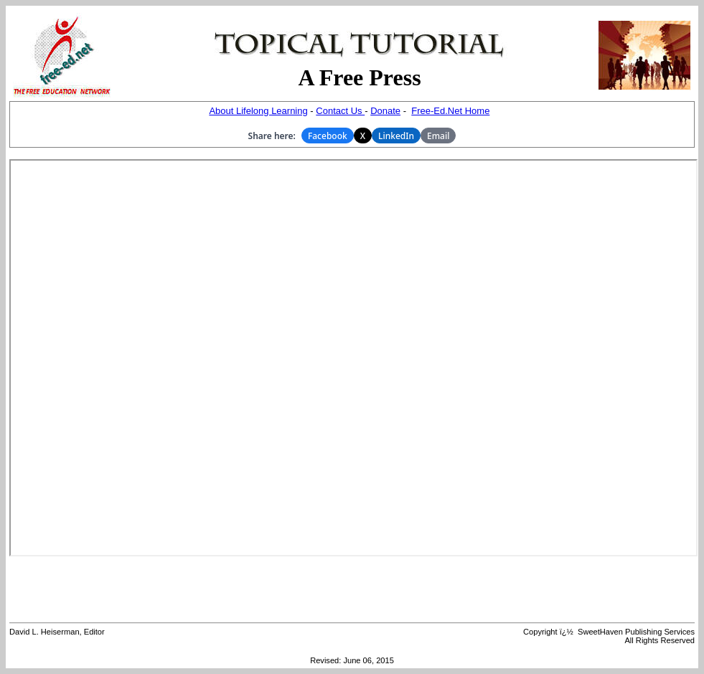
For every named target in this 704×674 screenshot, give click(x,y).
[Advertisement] (352, 589)
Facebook (327, 136)
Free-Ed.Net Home (450, 110)
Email (438, 136)
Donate (385, 110)
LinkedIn (396, 136)
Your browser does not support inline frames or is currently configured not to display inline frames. (353, 357)
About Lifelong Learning (258, 110)
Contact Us (340, 110)
